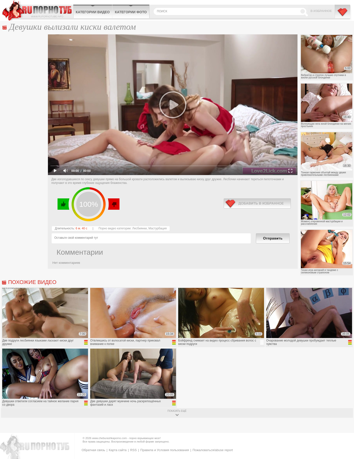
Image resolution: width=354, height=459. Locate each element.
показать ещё (176, 411)
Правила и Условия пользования (164, 450)
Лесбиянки (139, 228)
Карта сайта (117, 450)
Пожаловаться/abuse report (212, 450)
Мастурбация (157, 228)
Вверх (345, 431)
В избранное (321, 11)
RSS (133, 450)
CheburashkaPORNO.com (37, 10)
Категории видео (93, 12)
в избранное (257, 203)
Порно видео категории (115, 228)
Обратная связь (93, 450)
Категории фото (131, 12)
